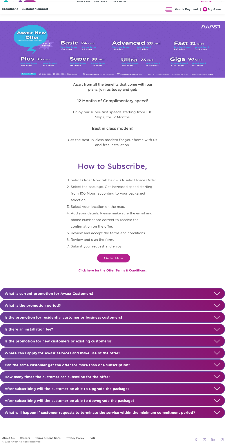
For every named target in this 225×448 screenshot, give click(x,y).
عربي (219, 3)
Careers (25, 438)
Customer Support (35, 20)
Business (100, 3)
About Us (8, 438)
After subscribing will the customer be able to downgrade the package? (112, 401)
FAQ (92, 438)
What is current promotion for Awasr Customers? (112, 294)
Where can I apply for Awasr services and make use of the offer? (112, 353)
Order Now (113, 258)
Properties (119, 3)
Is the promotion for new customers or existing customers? (112, 341)
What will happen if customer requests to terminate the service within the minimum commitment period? (112, 413)
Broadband (10, 20)
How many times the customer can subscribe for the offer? (112, 377)
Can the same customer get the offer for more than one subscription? (112, 365)
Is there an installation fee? (112, 329)
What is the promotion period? (112, 306)
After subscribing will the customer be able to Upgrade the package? (112, 389)
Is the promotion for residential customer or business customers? (112, 318)
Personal (83, 3)
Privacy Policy (75, 438)
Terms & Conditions (47, 438)
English (206, 3)
